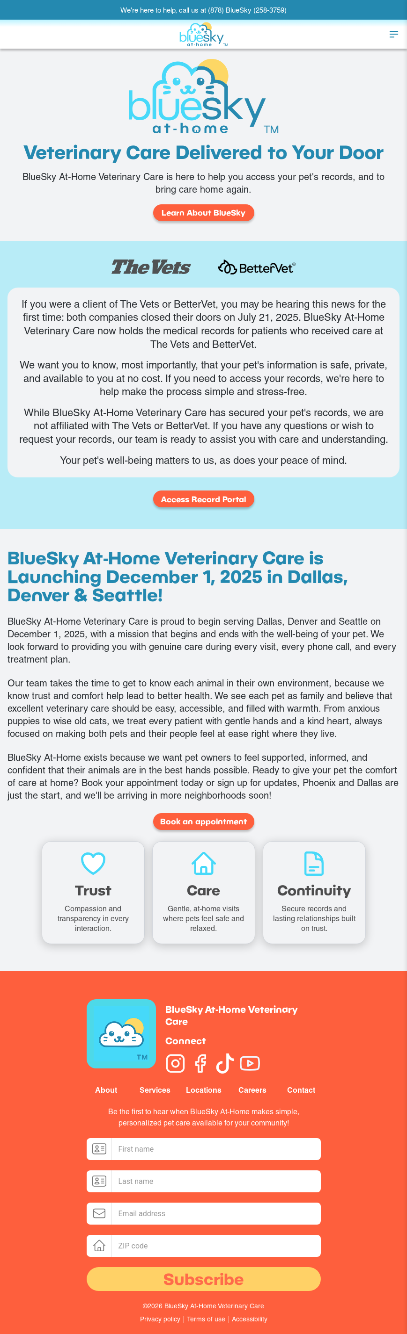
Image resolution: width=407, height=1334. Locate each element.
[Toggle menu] (394, 34)
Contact (301, 1090)
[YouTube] (250, 1063)
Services (155, 1090)
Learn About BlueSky (203, 212)
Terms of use (206, 1319)
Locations (204, 1090)
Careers (252, 1090)
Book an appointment (203, 821)
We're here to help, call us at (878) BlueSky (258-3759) (203, 10)
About (106, 1090)
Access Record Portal (203, 499)
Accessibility (249, 1319)
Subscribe (203, 1279)
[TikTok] (225, 1063)
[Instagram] (175, 1063)
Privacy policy (160, 1319)
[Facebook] (200, 1063)
